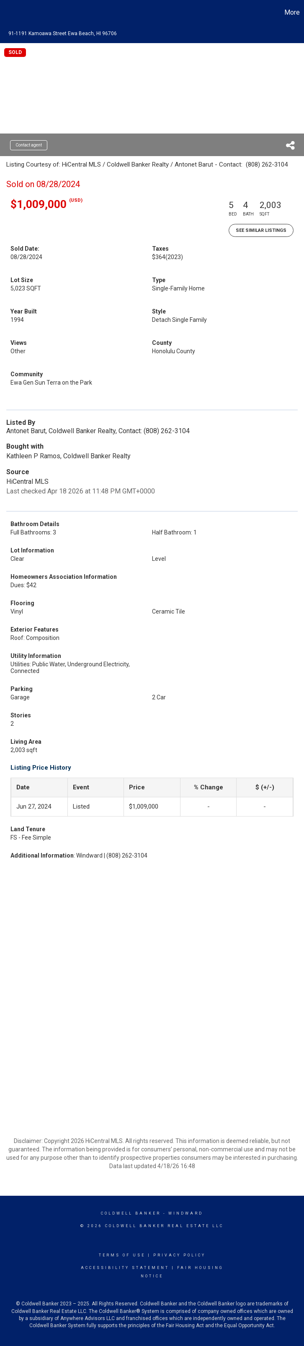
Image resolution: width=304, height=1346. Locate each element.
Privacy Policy (179, 1255)
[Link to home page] (10, 12)
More (292, 12)
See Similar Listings (261, 230)
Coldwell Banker (131, 1213)
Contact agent (28, 145)
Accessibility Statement (125, 1268)
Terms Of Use (122, 1255)
